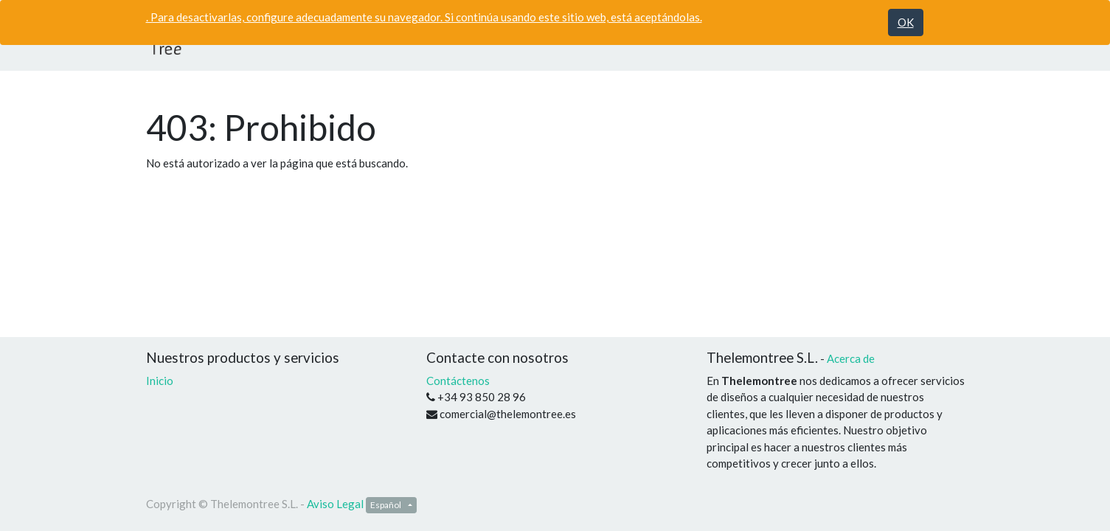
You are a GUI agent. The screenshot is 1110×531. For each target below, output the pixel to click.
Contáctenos (458, 380)
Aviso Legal (335, 503)
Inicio (159, 380)
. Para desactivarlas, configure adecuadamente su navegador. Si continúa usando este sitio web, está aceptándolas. (424, 17)
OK (906, 22)
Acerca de (851, 358)
